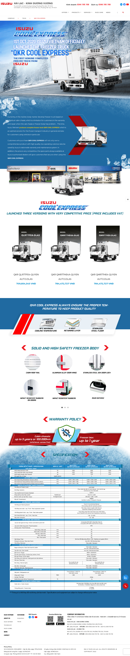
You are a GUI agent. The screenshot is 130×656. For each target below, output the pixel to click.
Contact (6, 635)
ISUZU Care (99, 12)
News (108, 12)
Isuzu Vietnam (8, 615)
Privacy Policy (8, 647)
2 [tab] (65, 408)
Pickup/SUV (20, 618)
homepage (11, 18)
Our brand (20, 615)
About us (7, 618)
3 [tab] (68, 408)
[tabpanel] (65, 377)
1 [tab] (62, 408)
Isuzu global (8, 628)
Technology (8, 625)
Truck (24, 18)
